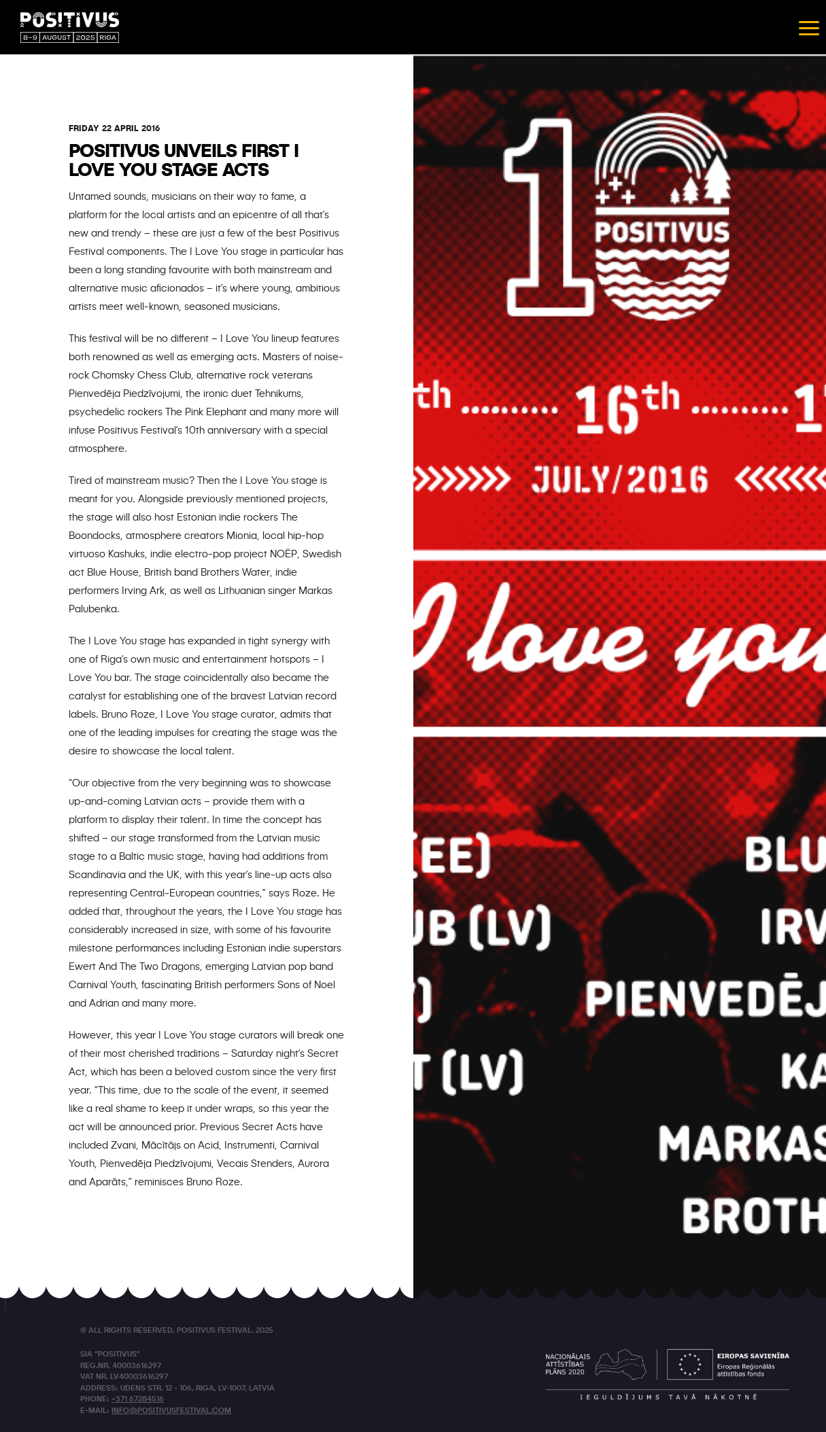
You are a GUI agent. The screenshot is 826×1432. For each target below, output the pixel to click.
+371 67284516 (137, 1399)
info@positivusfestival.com (171, 1411)
